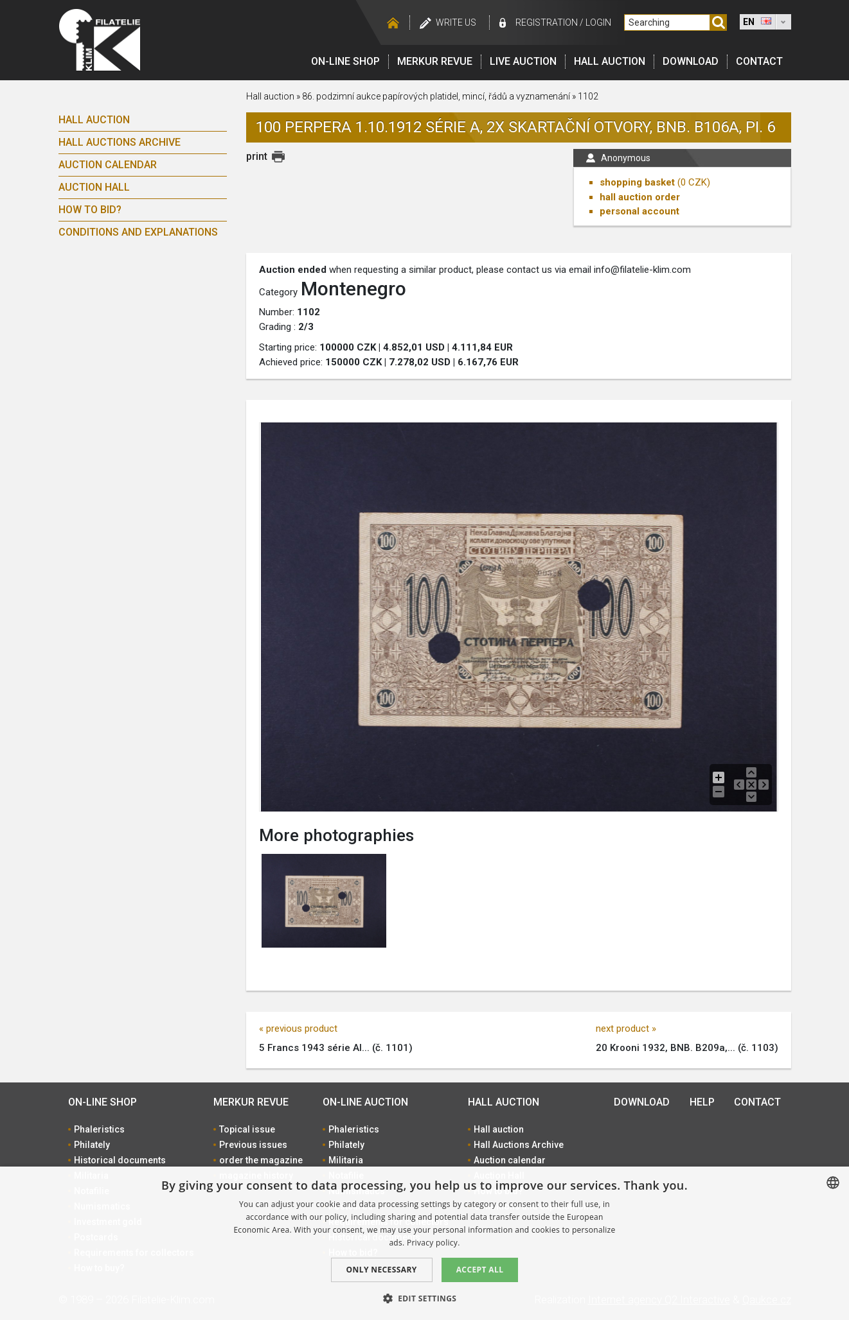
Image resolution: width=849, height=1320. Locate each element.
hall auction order (640, 197)
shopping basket (637, 182)
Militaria (345, 1160)
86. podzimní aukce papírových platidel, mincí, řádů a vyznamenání (437, 96)
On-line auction (365, 1102)
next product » (626, 1028)
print (256, 156)
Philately (92, 1145)
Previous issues (253, 1145)
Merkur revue (434, 61)
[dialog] (424, 1243)
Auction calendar (107, 165)
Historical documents (120, 1160)
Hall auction (609, 61)
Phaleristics (99, 1129)
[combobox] (833, 1182)
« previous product (298, 1028)
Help (702, 1102)
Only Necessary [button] (381, 1269)
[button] (425, 1298)
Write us (456, 22)
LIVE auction (523, 61)
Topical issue (247, 1129)
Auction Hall (94, 187)
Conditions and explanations (138, 232)
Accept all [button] (480, 1269)
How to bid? (89, 210)
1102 (588, 96)
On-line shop (345, 61)
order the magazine (261, 1160)
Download (691, 61)
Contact (759, 61)
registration (546, 22)
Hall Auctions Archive (119, 142)
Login (598, 22)
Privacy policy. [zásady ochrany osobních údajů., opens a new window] (433, 1242)
